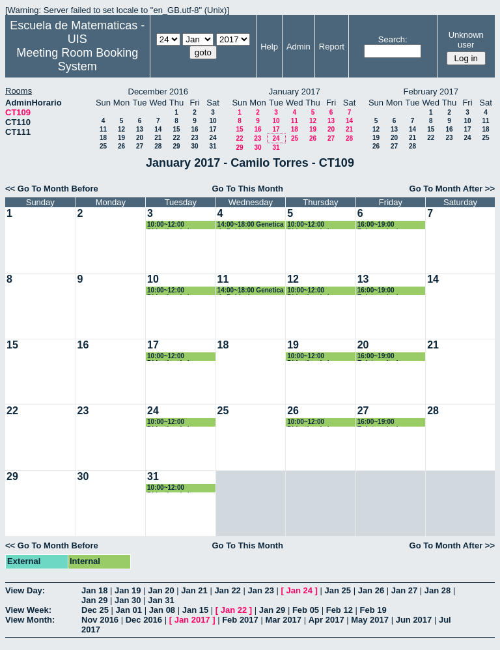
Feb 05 (305, 610)
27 (139, 146)
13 (139, 129)
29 (176, 146)
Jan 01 (129, 610)
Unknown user (466, 39)
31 (212, 146)
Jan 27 (404, 590)
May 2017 (370, 620)
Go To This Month (247, 188)
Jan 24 (299, 590)
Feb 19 (373, 610)
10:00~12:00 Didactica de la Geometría (170, 225)
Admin (298, 46)
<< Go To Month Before (51, 188)
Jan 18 (94, 590)
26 (121, 146)
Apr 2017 (326, 620)
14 (157, 129)
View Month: (30, 620)
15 (176, 129)
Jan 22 (227, 590)
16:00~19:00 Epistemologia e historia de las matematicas (382, 225)
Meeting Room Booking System (77, 59)
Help (269, 46)
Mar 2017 (283, 620)
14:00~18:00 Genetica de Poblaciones (250, 225)
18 (103, 137)
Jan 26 (371, 590)
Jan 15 (195, 610)
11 (103, 129)
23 (194, 137)
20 (139, 137)
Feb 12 (339, 610)
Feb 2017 (240, 620)
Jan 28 (437, 590)
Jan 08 (162, 610)
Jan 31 (161, 600)
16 (194, 129)
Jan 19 (128, 590)
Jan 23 (260, 590)
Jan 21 (194, 590)
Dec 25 (95, 610)
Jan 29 (94, 600)
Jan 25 (338, 590)
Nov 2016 (99, 620)
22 (176, 137)
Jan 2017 (192, 620)
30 (194, 146)
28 (157, 146)
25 (103, 146)
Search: (393, 39)
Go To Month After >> (452, 188)
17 (212, 129)
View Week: (28, 610)
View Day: (25, 590)
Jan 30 (128, 600)
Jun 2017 (414, 620)
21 (157, 137)
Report (331, 46)
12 (121, 129)
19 (121, 137)
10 (212, 120)
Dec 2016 (144, 620)
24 (212, 137)
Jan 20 (161, 590)
